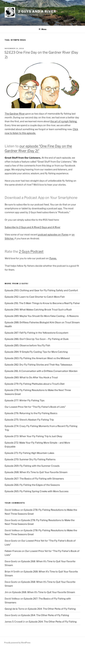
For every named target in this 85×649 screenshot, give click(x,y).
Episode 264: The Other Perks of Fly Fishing (52, 608)
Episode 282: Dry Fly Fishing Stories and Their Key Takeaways (38, 364)
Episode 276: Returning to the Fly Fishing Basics (31, 413)
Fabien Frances (13, 551)
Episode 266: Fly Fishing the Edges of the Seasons (32, 485)
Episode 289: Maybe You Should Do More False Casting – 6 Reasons (42, 316)
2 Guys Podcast (31, 251)
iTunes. (53, 258)
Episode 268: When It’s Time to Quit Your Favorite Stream (36, 472)
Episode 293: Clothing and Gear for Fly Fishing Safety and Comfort (41, 290)
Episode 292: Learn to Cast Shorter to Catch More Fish (35, 296)
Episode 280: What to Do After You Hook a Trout (31, 377)
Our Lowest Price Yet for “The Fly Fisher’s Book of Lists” (35, 406)
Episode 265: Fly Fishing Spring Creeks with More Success (36, 491)
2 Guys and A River (37, 11)
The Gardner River (15, 113)
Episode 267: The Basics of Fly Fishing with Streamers (34, 478)
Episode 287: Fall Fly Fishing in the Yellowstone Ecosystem (36, 332)
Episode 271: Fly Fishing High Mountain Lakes (29, 453)
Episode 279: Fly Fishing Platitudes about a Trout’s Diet (35, 383)
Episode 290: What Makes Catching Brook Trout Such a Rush (38, 309)
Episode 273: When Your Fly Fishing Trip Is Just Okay (33, 436)
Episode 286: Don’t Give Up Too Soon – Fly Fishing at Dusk (37, 339)
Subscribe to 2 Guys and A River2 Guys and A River (32, 227)
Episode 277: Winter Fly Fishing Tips (24, 400)
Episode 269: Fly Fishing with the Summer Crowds (32, 465)
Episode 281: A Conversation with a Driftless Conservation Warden (41, 371)
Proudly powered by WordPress (17, 642)
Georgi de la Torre (14, 608)
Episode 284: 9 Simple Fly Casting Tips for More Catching (36, 351)
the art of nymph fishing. (63, 121)
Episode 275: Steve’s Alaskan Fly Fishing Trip (29, 419)
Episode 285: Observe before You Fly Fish (27, 345)
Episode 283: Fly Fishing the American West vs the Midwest (37, 358)
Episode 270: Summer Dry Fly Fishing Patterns (30, 459)
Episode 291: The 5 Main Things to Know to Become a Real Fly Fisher (42, 303)
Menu (42, 29)
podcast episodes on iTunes (53, 234)
